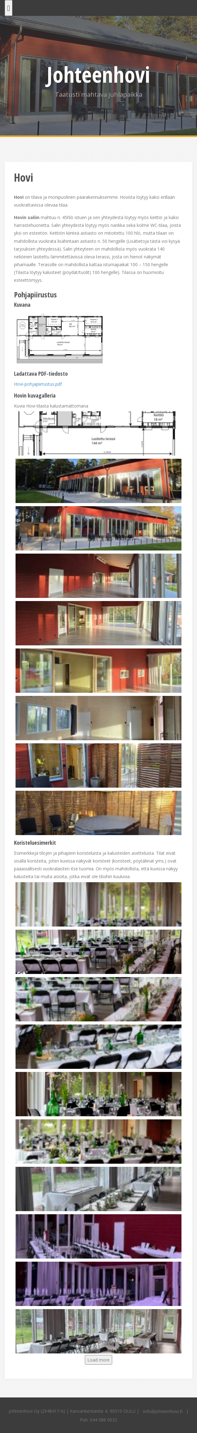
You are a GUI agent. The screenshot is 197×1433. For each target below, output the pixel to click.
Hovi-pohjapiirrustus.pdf (38, 384)
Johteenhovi (98, 74)
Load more (98, 1360)
